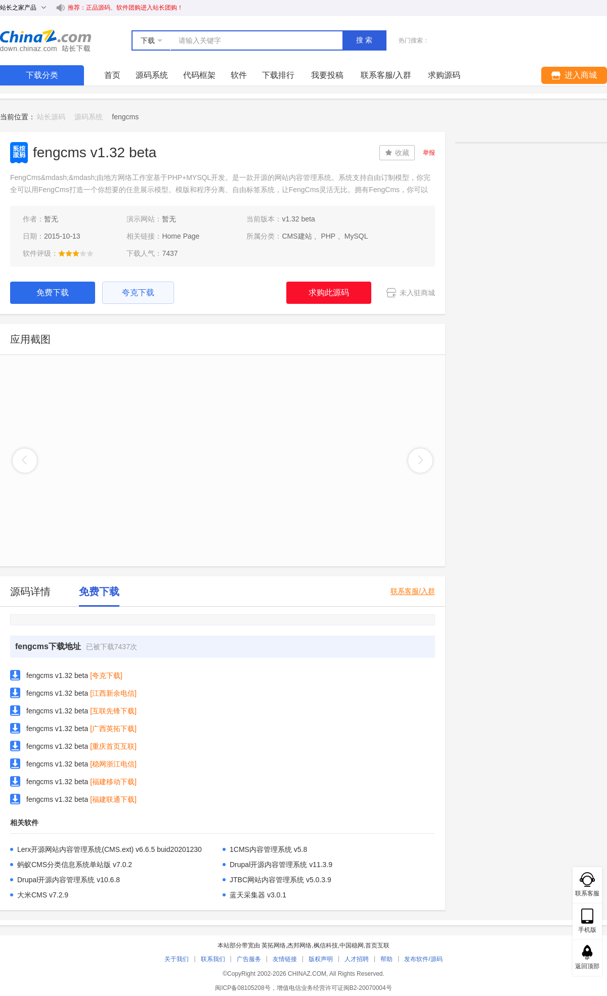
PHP (328, 236)
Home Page (180, 236)
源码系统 (152, 75)
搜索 (365, 40)
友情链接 (285, 959)
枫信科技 (326, 945)
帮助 (386, 959)
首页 (112, 75)
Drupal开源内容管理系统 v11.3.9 (281, 865)
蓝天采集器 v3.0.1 (258, 895)
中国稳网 (351, 945)
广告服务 (249, 959)
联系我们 (213, 959)
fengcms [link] (125, 117)
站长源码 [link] (51, 117)
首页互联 (377, 945)
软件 (239, 75)
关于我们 (176, 959)
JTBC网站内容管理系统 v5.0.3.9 (280, 880)
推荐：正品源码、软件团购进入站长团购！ (125, 7)
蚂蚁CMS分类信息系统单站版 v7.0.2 (74, 865)
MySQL (356, 236)
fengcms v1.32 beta (57, 675)
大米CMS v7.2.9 (42, 895)
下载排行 (278, 75)
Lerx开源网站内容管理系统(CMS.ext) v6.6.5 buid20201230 (109, 849)
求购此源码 (329, 292)
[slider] (76, 253)
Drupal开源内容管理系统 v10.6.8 (68, 880)
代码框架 (199, 75)
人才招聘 (356, 959)
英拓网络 (274, 945)
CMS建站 (297, 236)
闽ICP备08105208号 (242, 987)
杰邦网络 (299, 945)
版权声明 (321, 959)
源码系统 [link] (88, 117)
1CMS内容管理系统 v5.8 (268, 849)
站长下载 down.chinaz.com (45, 40)
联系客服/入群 (413, 591)
